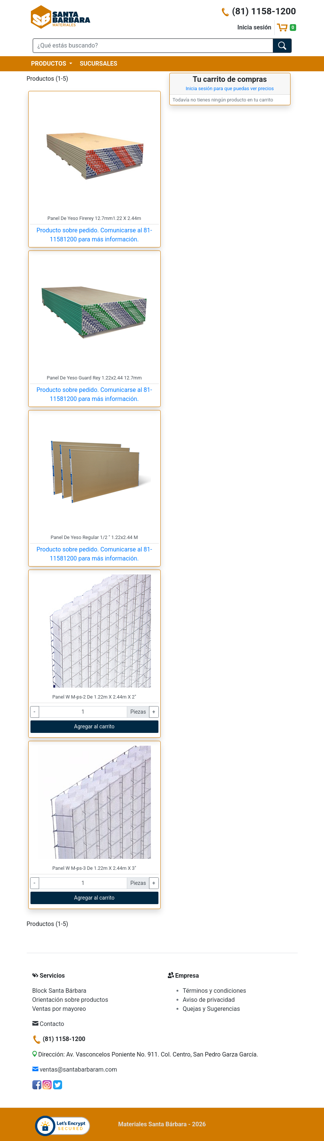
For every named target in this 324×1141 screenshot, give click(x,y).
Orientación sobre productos (70, 999)
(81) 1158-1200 (258, 11)
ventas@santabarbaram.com (74, 1069)
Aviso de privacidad (209, 999)
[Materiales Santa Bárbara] (60, 16)
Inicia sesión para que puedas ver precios (230, 88)
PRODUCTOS (49, 63)
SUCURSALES (98, 63)
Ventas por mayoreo (59, 1008)
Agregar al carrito (94, 726)
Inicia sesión (254, 27)
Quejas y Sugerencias (211, 1008)
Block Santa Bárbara (59, 990)
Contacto (48, 1023)
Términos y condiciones (214, 990)
